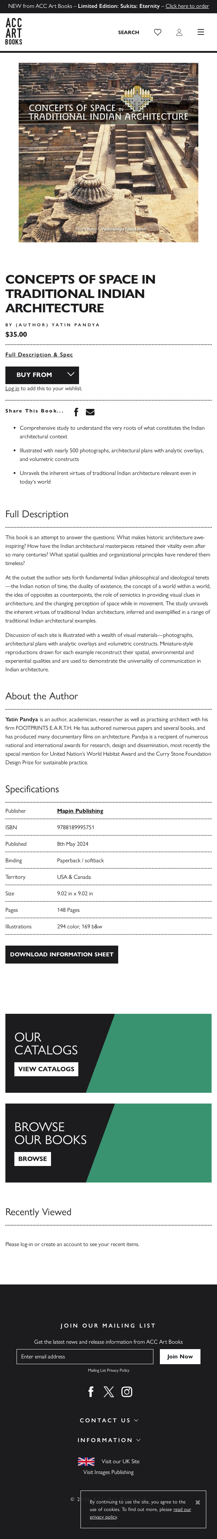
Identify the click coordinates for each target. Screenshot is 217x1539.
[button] (157, 32)
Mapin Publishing (80, 810)
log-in (26, 1244)
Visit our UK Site (120, 1461)
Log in (12, 388)
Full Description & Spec (39, 354)
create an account (61, 1244)
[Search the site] (129, 32)
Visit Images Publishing (108, 1472)
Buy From (34, 375)
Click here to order (187, 6)
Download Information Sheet (62, 954)
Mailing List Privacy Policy (108, 1370)
